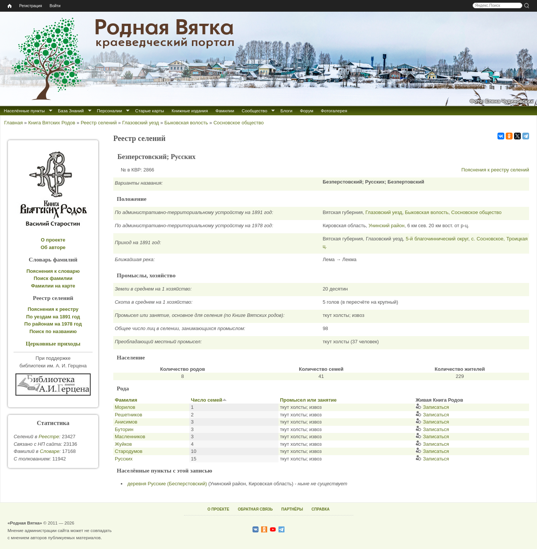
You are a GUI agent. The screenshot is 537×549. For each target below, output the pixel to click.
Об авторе (53, 247)
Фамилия (126, 400)
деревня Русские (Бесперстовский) (167, 483)
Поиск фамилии (52, 278)
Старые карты (149, 110)
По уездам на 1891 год (53, 317)
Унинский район (386, 225)
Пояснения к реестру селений (495, 170)
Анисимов (126, 422)
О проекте (53, 240)
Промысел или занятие (308, 400)
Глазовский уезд (140, 122)
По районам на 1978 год (53, 324)
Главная (13, 122)
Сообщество (254, 110)
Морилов (125, 407)
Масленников (130, 436)
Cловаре (49, 451)
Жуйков (123, 444)
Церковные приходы (53, 343)
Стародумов (129, 451)
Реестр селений (99, 122)
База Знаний (71, 110)
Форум (306, 110)
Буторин (124, 429)
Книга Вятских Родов (51, 122)
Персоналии (109, 110)
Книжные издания (190, 110)
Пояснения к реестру (53, 309)
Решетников (128, 414)
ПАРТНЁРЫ (292, 509)
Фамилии (224, 110)
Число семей (209, 400)
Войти (55, 6)
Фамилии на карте (53, 286)
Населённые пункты (24, 110)
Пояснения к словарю (53, 271)
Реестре (49, 436)
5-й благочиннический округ (437, 239)
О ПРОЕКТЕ (218, 509)
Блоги (286, 110)
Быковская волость (186, 122)
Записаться (432, 407)
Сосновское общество (238, 122)
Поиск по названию (53, 331)
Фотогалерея (334, 110)
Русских (123, 459)
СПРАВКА (321, 509)
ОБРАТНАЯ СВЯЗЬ (255, 509)
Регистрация (30, 6)
